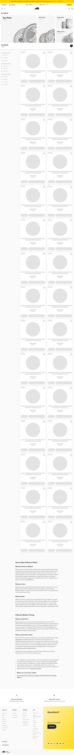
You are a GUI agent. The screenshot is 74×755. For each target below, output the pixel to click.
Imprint (34, 730)
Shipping (25, 715)
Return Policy (26, 719)
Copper (3, 723)
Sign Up (69, 4)
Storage (14, 713)
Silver (44, 4)
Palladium (4, 721)
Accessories (5, 727)
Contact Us (35, 713)
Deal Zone (4, 713)
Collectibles (4, 725)
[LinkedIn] (57, 743)
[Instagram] (54, 743)
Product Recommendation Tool (37, 717)
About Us (35, 722)
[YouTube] (60, 743)
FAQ (34, 720)
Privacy (34, 726)
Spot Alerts (14, 715)
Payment (25, 713)
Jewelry (4, 729)
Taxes (34, 724)
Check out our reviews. (35, 668)
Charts (24, 717)
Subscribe (52, 726)
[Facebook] (48, 743)
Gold (31, 4)
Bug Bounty (35, 728)
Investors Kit (25, 725)
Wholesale (14, 717)
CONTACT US (60, 1)
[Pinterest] (63, 743)
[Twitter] (51, 743)
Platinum (4, 719)
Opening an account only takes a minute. (25, 648)
